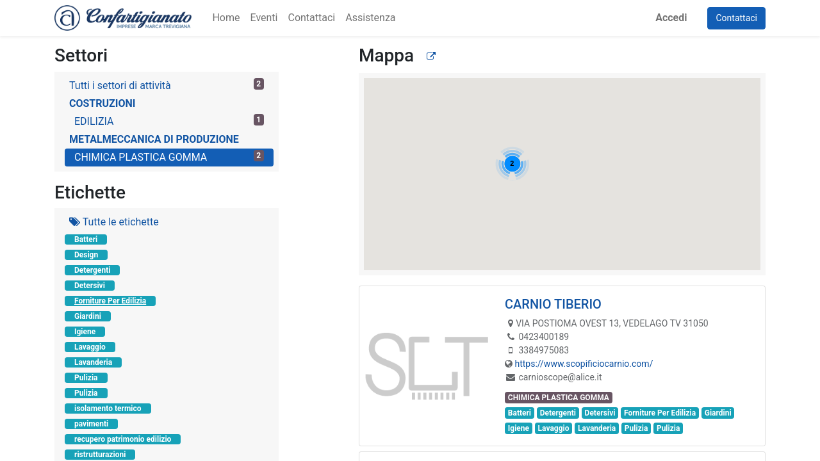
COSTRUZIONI (102, 103)
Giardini (87, 316)
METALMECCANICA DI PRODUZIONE (154, 139)
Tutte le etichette (114, 222)
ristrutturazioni (100, 454)
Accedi (671, 18)
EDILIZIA (169, 120)
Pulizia (86, 377)
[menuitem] (226, 18)
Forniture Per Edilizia (110, 300)
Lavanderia (93, 362)
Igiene (84, 331)
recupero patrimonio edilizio (122, 439)
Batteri (85, 239)
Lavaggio (90, 347)
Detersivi (89, 285)
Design (86, 254)
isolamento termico (108, 408)
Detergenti (92, 270)
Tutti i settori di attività (166, 85)
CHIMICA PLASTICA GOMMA (169, 156)
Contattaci (736, 18)
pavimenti (91, 423)
